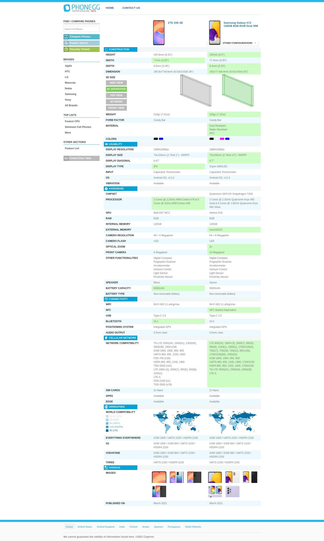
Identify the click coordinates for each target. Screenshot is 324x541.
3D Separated (116, 89)
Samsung (70, 94)
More (68, 132)
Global (69, 526)
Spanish (158, 526)
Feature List (72, 148)
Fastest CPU (72, 121)
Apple (68, 65)
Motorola (70, 82)
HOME (110, 7)
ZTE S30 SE (175, 22)
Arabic (145, 526)
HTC (67, 71)
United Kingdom (106, 526)
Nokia (68, 88)
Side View (116, 82)
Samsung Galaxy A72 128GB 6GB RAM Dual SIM (241, 24)
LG (67, 77)
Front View (116, 107)
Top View (116, 95)
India (122, 526)
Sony (68, 99)
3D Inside (116, 101)
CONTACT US (131, 7)
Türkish (133, 526)
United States (85, 526)
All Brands (71, 105)
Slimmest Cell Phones (78, 127)
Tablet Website (193, 526)
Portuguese (174, 526)
